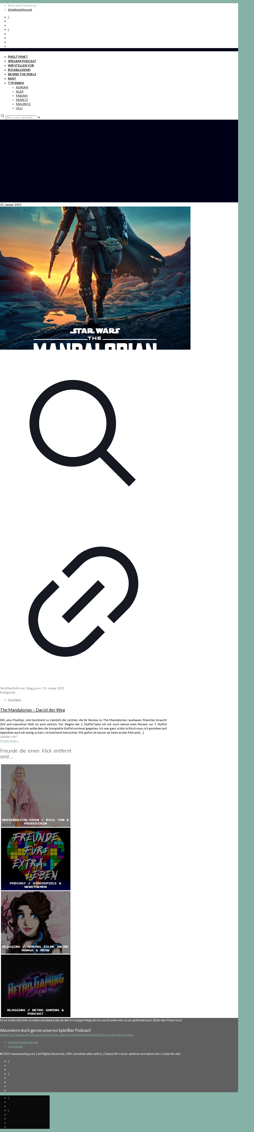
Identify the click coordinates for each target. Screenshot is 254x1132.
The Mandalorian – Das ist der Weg (32, 709)
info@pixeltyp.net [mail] (20, 9)
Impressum (15, 1046)
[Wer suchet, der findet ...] (21, 117)
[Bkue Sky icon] (8, 29)
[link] (39, 117)
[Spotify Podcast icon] (8, 17)
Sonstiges (14, 699)
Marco (32, 688)
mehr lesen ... (10, 741)
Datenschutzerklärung (23, 1042)
